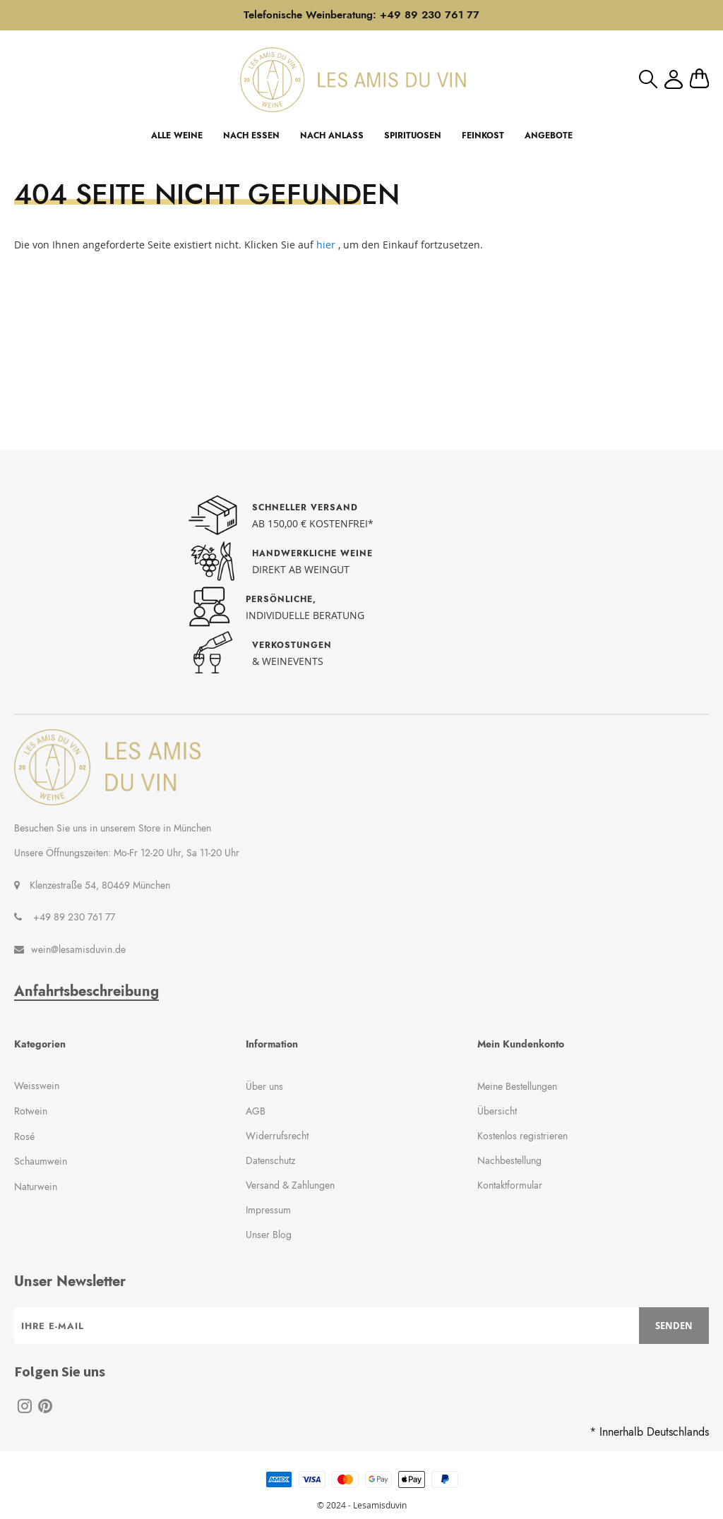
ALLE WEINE (177, 135)
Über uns (264, 1086)
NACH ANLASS (332, 135)
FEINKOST (483, 135)
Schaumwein (40, 1161)
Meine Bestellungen (517, 1086)
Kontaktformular (509, 1185)
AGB (255, 1111)
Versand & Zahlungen (290, 1185)
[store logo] (353, 79)
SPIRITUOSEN (412, 135)
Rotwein (30, 1111)
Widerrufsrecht (277, 1136)
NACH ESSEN (251, 135)
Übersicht (497, 1111)
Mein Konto (673, 79)
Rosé (24, 1136)
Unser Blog (269, 1234)
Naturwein (35, 1186)
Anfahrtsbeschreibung (86, 992)
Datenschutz (270, 1160)
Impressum (268, 1210)
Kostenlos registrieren (522, 1136)
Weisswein (36, 1086)
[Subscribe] (674, 1325)
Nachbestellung (509, 1160)
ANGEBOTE (549, 135)
